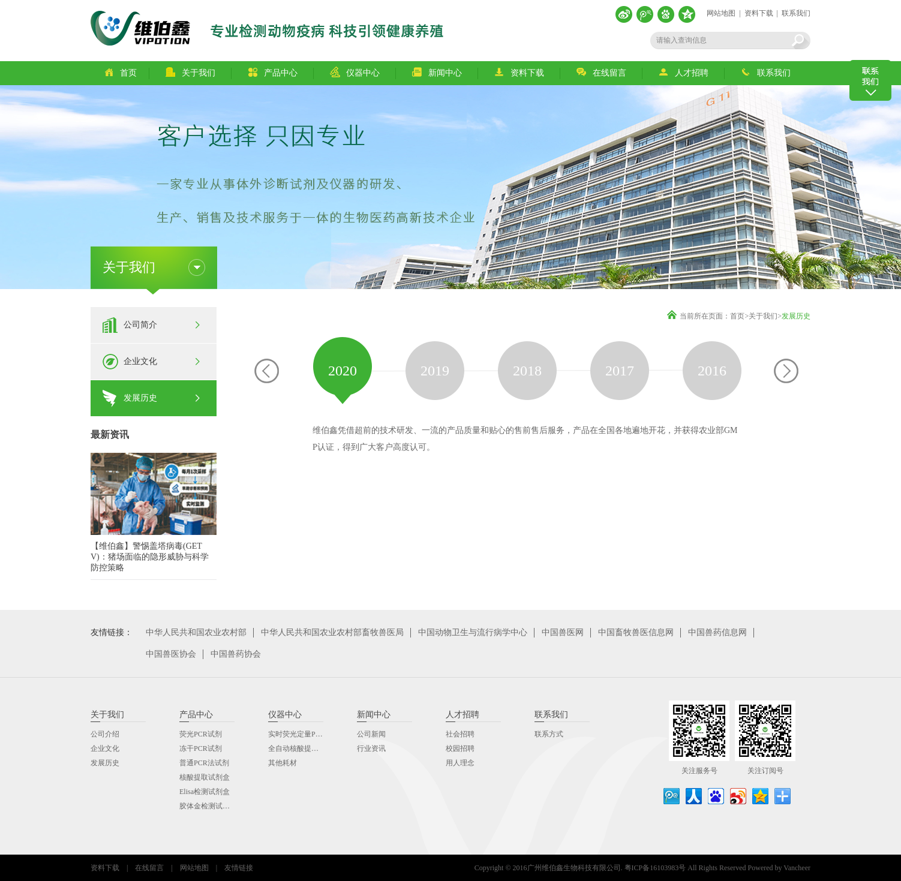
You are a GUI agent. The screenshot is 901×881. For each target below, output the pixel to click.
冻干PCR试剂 (200, 748)
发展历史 (140, 397)
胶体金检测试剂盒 (208, 806)
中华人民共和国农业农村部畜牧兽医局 (332, 632)
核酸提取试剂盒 (204, 777)
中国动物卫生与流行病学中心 (472, 632)
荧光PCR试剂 (200, 734)
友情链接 (238, 868)
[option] (342, 370)
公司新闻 (371, 734)
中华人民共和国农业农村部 (196, 632)
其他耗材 (282, 763)
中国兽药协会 (236, 654)
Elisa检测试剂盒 (204, 791)
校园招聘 (460, 748)
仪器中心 (355, 72)
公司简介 (140, 324)
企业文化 (140, 361)
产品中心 (273, 72)
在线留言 (601, 72)
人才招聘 (683, 72)
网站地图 (721, 13)
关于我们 (190, 72)
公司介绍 (105, 734)
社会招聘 (460, 734)
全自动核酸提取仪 (297, 748)
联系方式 (548, 734)
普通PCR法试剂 (204, 763)
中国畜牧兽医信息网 (636, 632)
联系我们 (796, 13)
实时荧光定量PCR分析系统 (311, 734)
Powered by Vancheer (779, 868)
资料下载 (758, 13)
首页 (120, 72)
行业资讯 (371, 748)
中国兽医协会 (171, 654)
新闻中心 (437, 72)
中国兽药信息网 (717, 632)
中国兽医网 (563, 632)
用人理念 (460, 763)
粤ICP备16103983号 (655, 868)
